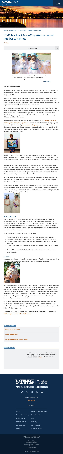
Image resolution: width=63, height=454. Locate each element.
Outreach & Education (11, 335)
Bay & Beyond (35, 415)
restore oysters (8, 123)
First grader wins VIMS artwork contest (16, 339)
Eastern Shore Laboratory (39, 412)
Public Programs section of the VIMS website (17, 314)
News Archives (32, 30)
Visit (32, 418)
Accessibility (31, 441)
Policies (31, 446)
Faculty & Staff (35, 425)
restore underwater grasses (30, 125)
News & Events (13, 30)
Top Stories (22, 30)
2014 (39, 30)
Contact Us (31, 400)
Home (5, 30)
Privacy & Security (31, 447)
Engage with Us (21, 422)
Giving (18, 429)
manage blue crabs (50, 121)
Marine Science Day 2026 (12, 330)
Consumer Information (31, 443)
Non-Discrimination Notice (31, 444)
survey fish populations (21, 123)
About (18, 412)
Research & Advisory (22, 415)
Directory (34, 422)
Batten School (20, 418)
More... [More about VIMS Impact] (41, 358)
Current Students (36, 429)
